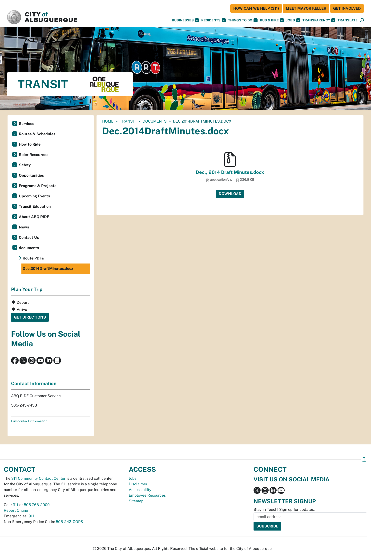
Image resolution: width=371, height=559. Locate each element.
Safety (25, 165)
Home (107, 121)
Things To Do (243, 20)
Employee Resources (147, 495)
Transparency (318, 20)
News (24, 227)
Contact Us (29, 237)
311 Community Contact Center (38, 478)
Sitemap (136, 501)
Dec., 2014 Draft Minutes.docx (230, 172)
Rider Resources (33, 154)
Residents (213, 20)
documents (155, 121)
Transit (128, 121)
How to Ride (29, 144)
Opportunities (31, 175)
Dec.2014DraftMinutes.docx (48, 268)
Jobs (293, 20)
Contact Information (33, 383)
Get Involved (347, 8)
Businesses (185, 20)
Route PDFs (33, 258)
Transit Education (35, 206)
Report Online (16, 510)
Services (26, 123)
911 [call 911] (31, 516)
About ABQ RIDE (34, 217)
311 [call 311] (15, 505)
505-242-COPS (69, 521)
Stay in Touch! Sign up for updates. (284, 509)
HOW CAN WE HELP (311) (256, 8)
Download (230, 194)
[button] (348, 20)
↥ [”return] (364, 459)
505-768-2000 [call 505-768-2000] (37, 505)
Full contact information (29, 421)
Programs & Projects (37, 186)
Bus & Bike (272, 20)
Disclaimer (138, 484)
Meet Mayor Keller (306, 8)
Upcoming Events (34, 196)
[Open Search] (362, 20)
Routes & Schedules (37, 134)
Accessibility (140, 489)
